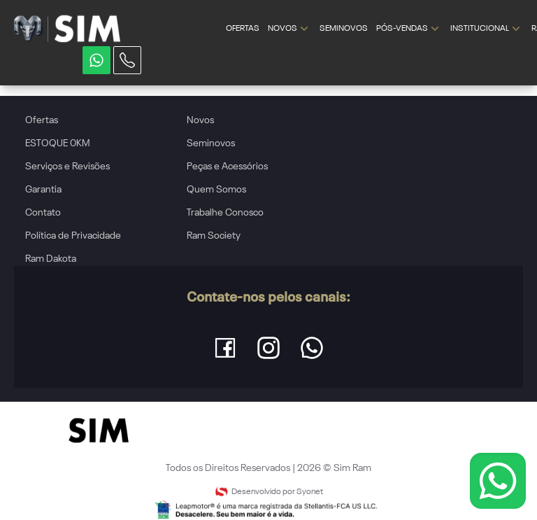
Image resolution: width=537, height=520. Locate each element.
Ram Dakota (50, 259)
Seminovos (211, 143)
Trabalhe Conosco (225, 213)
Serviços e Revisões (67, 166)
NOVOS (289, 29)
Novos (200, 120)
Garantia (43, 190)
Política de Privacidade (73, 236)
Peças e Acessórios (227, 166)
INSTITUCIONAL (486, 29)
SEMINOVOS (344, 28)
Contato (43, 213)
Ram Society (214, 236)
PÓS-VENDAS (409, 29)
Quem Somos (216, 190)
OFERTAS (242, 28)
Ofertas (41, 120)
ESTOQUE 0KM (57, 143)
